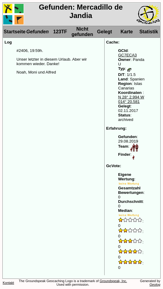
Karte (126, 31)
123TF (60, 31)
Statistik (148, 31)
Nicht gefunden (82, 31)
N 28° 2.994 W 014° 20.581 (131, 99)
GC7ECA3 (127, 55)
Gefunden (37, 31)
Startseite (14, 31)
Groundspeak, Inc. (113, 281)
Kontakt (8, 282)
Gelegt (104, 31)
